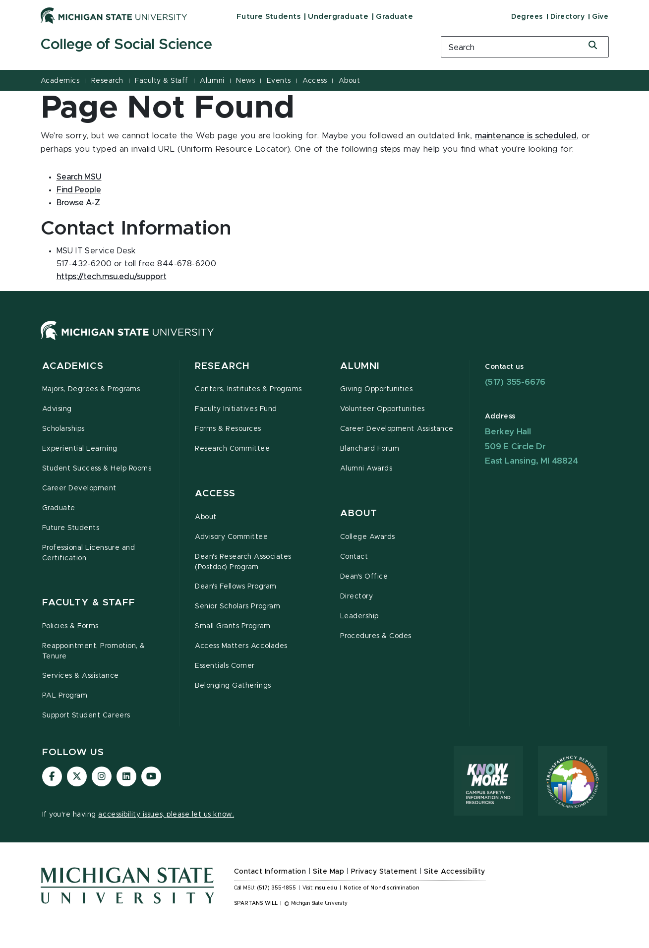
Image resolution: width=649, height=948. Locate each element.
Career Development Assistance (397, 428)
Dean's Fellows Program (236, 586)
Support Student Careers (86, 715)
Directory (567, 16)
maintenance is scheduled (526, 136)
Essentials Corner (225, 665)
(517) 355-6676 (515, 382)
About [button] (359, 513)
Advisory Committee (231, 536)
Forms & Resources (228, 428)
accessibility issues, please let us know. (166, 814)
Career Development (79, 488)
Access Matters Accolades (241, 646)
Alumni (212, 80)
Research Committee (232, 448)
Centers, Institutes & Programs (248, 389)
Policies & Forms (70, 626)
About (349, 80)
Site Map (328, 871)
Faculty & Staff (161, 80)
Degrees (527, 16)
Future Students (268, 16)
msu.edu (326, 888)
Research (107, 80)
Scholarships (63, 428)
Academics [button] (73, 366)
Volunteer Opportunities (382, 409)
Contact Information (270, 871)
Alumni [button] (360, 366)
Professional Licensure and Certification (88, 553)
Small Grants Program (233, 626)
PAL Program (65, 695)
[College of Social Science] (228, 45)
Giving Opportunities (376, 389)
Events (279, 80)
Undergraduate (338, 16)
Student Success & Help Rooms (97, 468)
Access (314, 80)
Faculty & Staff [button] (89, 602)
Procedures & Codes (376, 636)
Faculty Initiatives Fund (236, 409)
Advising (57, 409)
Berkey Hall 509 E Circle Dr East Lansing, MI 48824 (531, 446)
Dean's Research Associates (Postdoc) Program (243, 562)
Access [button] (215, 493)
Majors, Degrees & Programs (91, 389)
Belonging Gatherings (233, 685)
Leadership (359, 616)
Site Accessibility (454, 871)
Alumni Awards (366, 468)
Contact (354, 556)
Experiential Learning (80, 448)
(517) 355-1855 (276, 888)
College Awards (367, 536)
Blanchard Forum (370, 448)
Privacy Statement (384, 871)
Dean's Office (364, 576)
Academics (60, 80)
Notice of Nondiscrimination (381, 888)
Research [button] (222, 366)
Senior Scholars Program (237, 606)
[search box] (525, 47)
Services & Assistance (80, 675)
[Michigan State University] (114, 15)
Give (600, 16)
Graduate (394, 16)
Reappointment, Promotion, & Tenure (93, 651)
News (245, 80)
